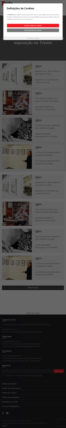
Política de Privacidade (33, 38)
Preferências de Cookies (33, 30)
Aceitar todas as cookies (33, 25)
